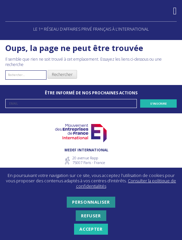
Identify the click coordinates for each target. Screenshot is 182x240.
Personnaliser (91, 202)
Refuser (91, 216)
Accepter (90, 229)
